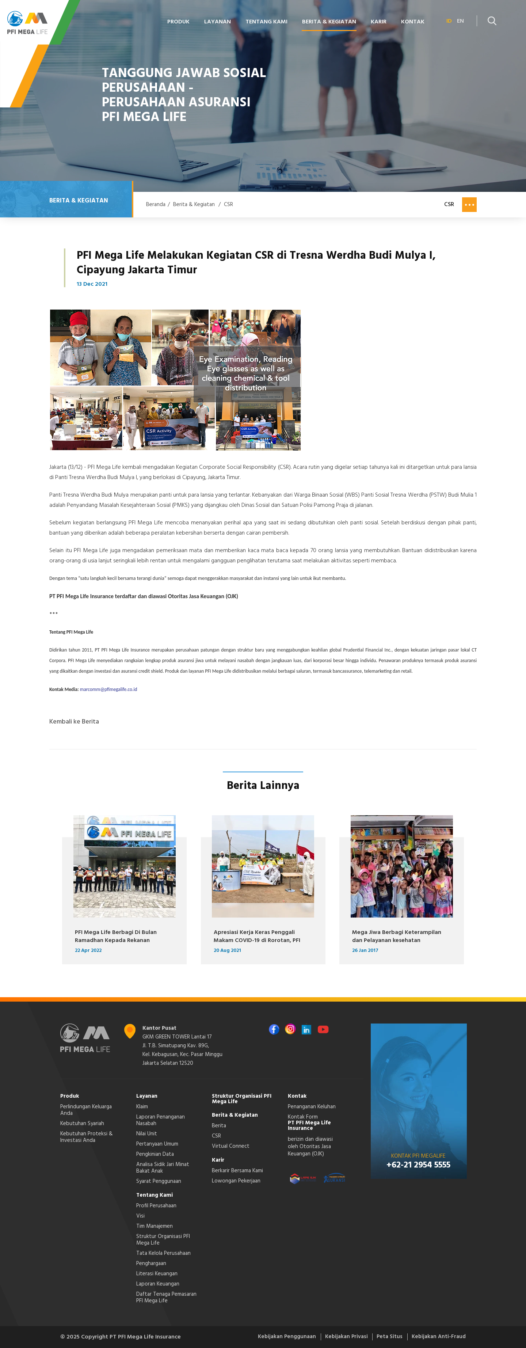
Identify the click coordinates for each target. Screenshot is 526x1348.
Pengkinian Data (155, 1154)
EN (460, 21)
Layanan (217, 22)
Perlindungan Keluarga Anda (86, 1110)
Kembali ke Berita (74, 722)
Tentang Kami (266, 22)
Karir (378, 22)
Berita (219, 1125)
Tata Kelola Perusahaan (163, 1253)
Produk (178, 22)
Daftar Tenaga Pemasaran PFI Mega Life (166, 1297)
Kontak (412, 22)
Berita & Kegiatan (329, 22)
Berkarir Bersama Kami (237, 1170)
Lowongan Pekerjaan (236, 1181)
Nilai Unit (146, 1133)
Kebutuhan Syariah (82, 1123)
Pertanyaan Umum (157, 1144)
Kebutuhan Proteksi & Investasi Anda (86, 1137)
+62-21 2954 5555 (418, 1165)
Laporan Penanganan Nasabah (160, 1120)
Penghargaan (151, 1263)
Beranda (155, 204)
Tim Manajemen (154, 1226)
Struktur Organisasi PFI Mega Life (163, 1240)
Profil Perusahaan (156, 1205)
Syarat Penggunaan (158, 1181)
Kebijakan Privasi (338, 1337)
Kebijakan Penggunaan (274, 1337)
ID (449, 21)
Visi (140, 1216)
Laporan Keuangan (157, 1284)
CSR (228, 204)
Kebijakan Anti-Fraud (437, 1337)
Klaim (142, 1106)
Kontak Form (303, 1117)
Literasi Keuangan (157, 1273)
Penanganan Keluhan (312, 1106)
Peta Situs (385, 1337)
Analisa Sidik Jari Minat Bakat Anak (162, 1168)
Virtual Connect (230, 1146)
